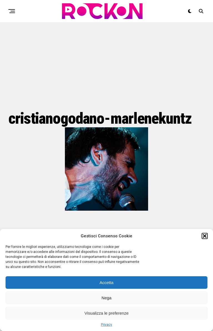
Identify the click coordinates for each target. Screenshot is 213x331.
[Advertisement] (106, 65)
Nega (106, 297)
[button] (204, 236)
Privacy (106, 325)
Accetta (106, 282)
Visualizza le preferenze (107, 313)
